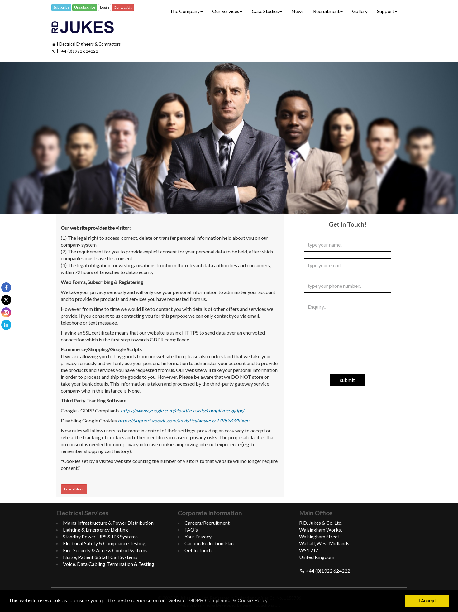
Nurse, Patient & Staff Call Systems (100, 557)
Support (387, 11)
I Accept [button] (427, 600)
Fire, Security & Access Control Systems (105, 550)
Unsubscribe (84, 7)
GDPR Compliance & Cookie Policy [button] (228, 600)
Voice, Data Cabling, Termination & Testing (108, 564)
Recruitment (328, 11)
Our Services (227, 11)
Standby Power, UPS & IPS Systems (100, 536)
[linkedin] (6, 325)
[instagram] (6, 312)
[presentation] (347, 360)
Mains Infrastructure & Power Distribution (108, 523)
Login (104, 7)
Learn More (74, 489)
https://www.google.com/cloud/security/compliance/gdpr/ (182, 410)
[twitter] (6, 300)
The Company (186, 11)
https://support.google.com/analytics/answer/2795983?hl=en (183, 420)
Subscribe (61, 7)
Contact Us (123, 7)
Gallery (360, 11)
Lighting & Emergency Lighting (95, 529)
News (297, 11)
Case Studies (267, 11)
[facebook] (6, 287)
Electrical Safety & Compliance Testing (104, 543)
